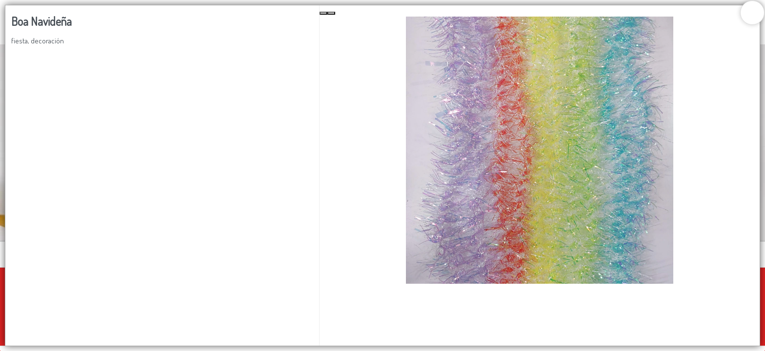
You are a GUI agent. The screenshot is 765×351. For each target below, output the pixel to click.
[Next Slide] (331, 13)
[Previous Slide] (323, 13)
